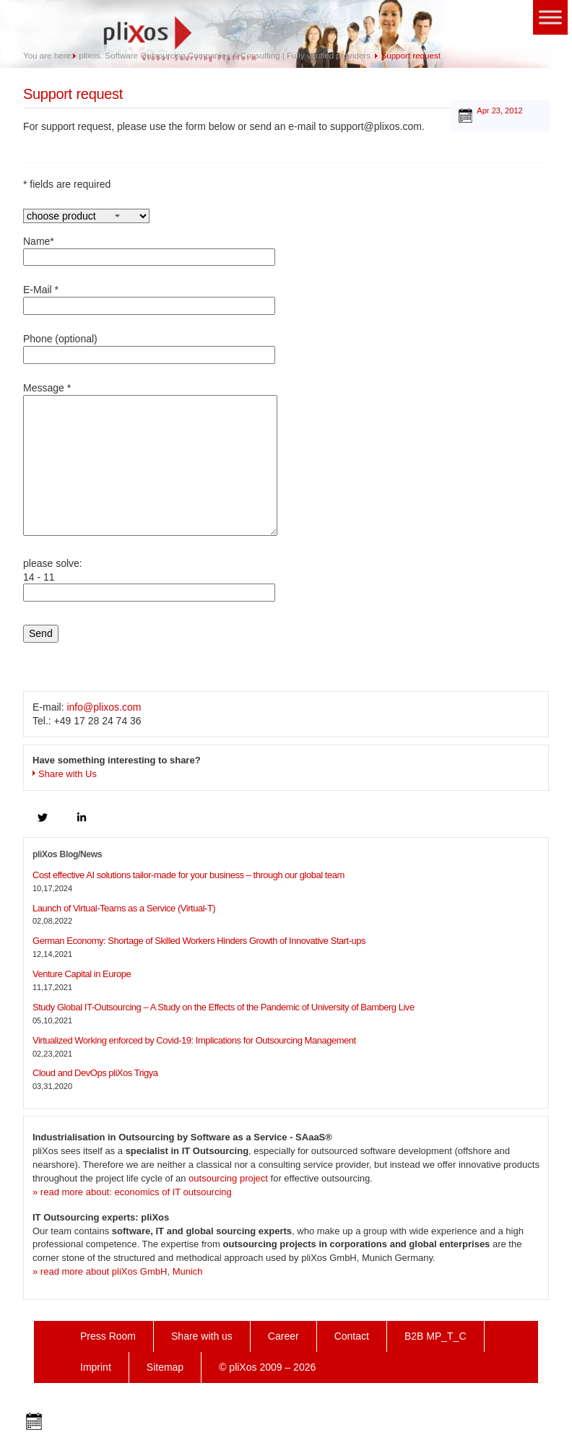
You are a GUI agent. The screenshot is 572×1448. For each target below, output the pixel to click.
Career (283, 1336)
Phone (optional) (149, 348)
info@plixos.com (103, 707)
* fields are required (66, 184)
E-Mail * (149, 299)
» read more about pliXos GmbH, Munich (117, 1271)
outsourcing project (228, 1178)
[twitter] (42, 817)
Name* (149, 250)
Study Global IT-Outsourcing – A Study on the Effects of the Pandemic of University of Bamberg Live (223, 1007)
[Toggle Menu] (550, 17)
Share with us (202, 1336)
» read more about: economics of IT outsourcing (132, 1192)
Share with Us (67, 773)
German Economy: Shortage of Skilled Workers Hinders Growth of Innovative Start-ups (198, 940)
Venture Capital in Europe (81, 973)
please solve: (149, 583)
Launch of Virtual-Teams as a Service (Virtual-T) (123, 908)
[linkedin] (81, 817)
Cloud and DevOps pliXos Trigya (94, 1072)
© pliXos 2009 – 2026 (267, 1367)
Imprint (95, 1367)
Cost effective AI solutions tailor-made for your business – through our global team (188, 875)
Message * (150, 460)
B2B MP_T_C (435, 1336)
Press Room (108, 1336)
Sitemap (165, 1367)
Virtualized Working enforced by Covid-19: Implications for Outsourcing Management (194, 1040)
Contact (351, 1336)
